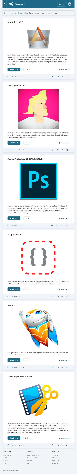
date (19, 13)
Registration (56, 460)
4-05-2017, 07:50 (19, 367)
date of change (28, 13)
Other (4, 463)
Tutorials (5, 460)
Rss (28, 463)
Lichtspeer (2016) (16, 85)
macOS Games (7, 458)
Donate (29, 460)
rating (37, 13)
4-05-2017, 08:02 (19, 296)
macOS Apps (65, 69)
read (42, 13)
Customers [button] (56, 451)
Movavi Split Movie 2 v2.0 (20, 376)
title (55, 13)
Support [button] (30, 451)
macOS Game (65, 143)
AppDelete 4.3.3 (15, 22)
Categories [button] (7, 451)
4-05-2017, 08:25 (19, 225)
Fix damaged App (33, 458)
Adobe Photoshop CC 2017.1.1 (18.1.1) (26, 159)
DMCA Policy (56, 458)
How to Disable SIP (33, 455)
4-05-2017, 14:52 (19, 76)
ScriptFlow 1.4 (14, 234)
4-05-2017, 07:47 (19, 445)
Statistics (55, 463)
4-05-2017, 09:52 (19, 150)
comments (49, 13)
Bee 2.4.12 (12, 305)
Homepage (55, 455)
